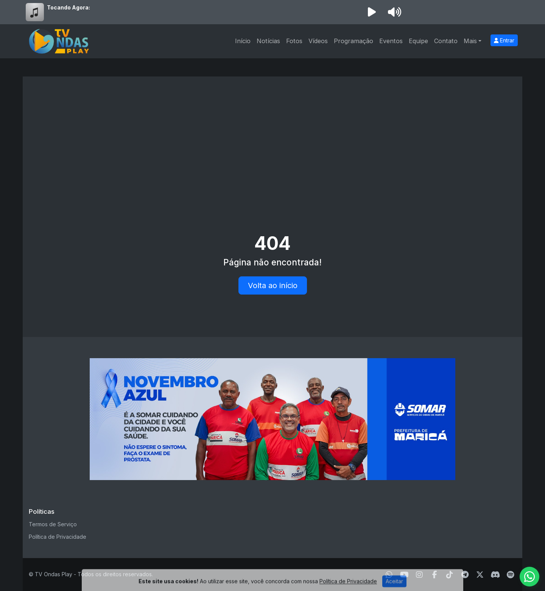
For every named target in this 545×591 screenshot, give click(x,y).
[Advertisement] (272, 139)
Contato (446, 41)
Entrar (504, 40)
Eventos (391, 41)
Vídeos (318, 41)
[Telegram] (465, 574)
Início (243, 41)
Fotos (294, 41)
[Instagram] (419, 574)
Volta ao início (272, 285)
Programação (353, 41)
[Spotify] (510, 574)
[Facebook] (434, 574)
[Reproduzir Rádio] (371, 12)
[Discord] (495, 574)
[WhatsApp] (389, 574)
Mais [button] (470, 41)
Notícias (268, 41)
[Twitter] (480, 574)
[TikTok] (449, 574)
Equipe (418, 41)
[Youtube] (404, 574)
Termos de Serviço (53, 524)
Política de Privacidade (57, 536)
